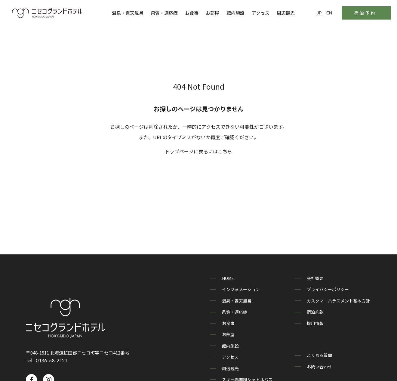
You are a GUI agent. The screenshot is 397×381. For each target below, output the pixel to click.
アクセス (260, 13)
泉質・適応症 (164, 13)
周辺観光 (286, 13)
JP (319, 13)
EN (329, 13)
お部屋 (212, 13)
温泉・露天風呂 (127, 13)
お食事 (191, 13)
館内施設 (235, 13)
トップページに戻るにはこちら (198, 151)
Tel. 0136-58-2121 (46, 351)
